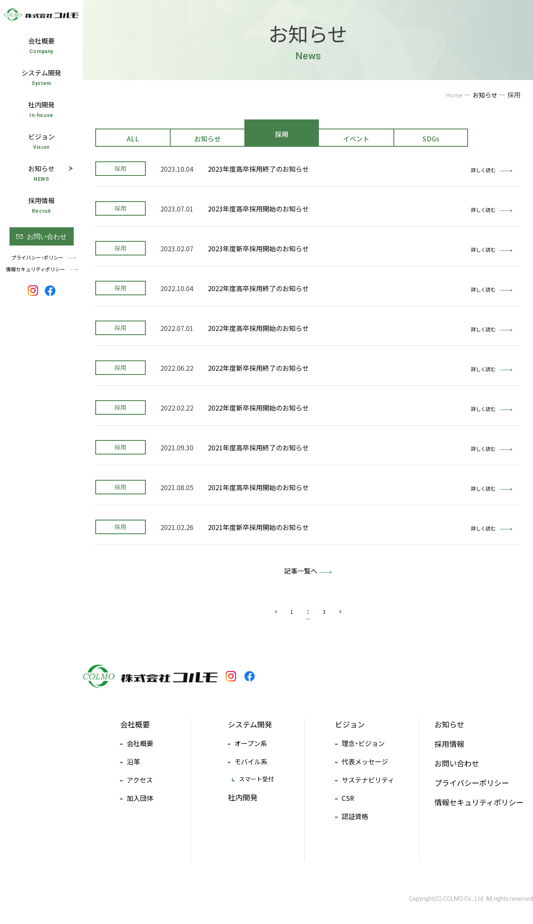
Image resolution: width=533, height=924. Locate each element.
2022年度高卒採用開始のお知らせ (258, 328)
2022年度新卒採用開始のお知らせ (258, 408)
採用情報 (449, 743)
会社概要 (135, 724)
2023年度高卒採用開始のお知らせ (258, 209)
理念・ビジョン (363, 743)
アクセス (140, 780)
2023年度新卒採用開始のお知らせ (258, 248)
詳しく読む (491, 170)
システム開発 (250, 724)
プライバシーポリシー (471, 782)
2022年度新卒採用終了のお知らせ (258, 368)
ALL (133, 138)
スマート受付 (256, 779)
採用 (281, 134)
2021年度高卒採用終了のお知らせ (258, 447)
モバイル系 (251, 761)
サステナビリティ (368, 780)
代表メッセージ (365, 761)
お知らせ (207, 138)
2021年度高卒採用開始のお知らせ (258, 487)
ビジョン (350, 724)
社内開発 (243, 797)
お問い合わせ (456, 763)
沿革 (133, 761)
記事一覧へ (300, 571)
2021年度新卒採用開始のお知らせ (258, 527)
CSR (348, 798)
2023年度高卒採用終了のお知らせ (258, 169)
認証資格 (355, 816)
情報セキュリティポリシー (478, 802)
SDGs (430, 138)
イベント (356, 138)
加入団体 (140, 798)
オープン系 (250, 743)
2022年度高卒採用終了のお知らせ (258, 288)
